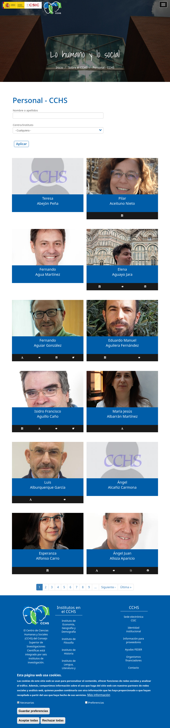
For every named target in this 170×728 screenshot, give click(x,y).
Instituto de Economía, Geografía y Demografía (69, 626)
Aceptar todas (28, 720)
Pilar (122, 198)
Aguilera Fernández (122, 345)
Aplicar (21, 144)
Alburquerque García (47, 487)
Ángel (122, 482)
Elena (122, 269)
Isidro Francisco (47, 411)
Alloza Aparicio (122, 558)
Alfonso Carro (47, 558)
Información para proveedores (133, 640)
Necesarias (27, 703)
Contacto (133, 667)
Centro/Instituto (23, 125)
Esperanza (47, 553)
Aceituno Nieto (122, 203)
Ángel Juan (122, 553)
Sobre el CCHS (77, 68)
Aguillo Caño (48, 416)
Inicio (59, 68)
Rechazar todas (53, 720)
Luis (47, 482)
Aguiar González (48, 345)
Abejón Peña (47, 203)
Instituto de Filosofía (68, 640)
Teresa (47, 198)
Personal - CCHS (103, 68)
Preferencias (96, 703)
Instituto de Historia (68, 651)
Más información (98, 695)
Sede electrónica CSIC (133, 618)
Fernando (48, 269)
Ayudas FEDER (133, 649)
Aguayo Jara (122, 274)
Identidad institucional (133, 629)
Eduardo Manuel (122, 340)
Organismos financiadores (134, 658)
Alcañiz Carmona (122, 487)
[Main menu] (163, 4)
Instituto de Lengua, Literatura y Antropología (69, 666)
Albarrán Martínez (122, 416)
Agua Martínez (47, 274)
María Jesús (122, 411)
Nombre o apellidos (25, 110)
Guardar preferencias (33, 711)
